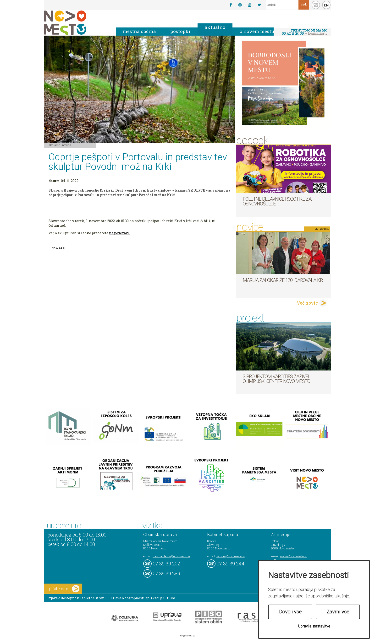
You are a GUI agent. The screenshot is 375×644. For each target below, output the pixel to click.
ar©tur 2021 (187, 636)
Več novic (307, 303)
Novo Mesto (76, 23)
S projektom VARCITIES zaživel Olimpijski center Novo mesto (276, 379)
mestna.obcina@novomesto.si (171, 556)
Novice (66, 145)
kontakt (316, 5)
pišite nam (64, 588)
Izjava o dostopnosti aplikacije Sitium (143, 598)
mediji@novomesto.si (293, 556)
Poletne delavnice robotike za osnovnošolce (277, 201)
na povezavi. (119, 233)
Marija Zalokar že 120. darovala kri (283, 280)
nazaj (60, 247)
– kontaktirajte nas (304, 32)
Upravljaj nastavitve (314, 626)
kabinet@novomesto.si (230, 556)
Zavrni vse (338, 612)
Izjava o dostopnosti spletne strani (77, 598)
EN (326, 5)
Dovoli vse (290, 612)
